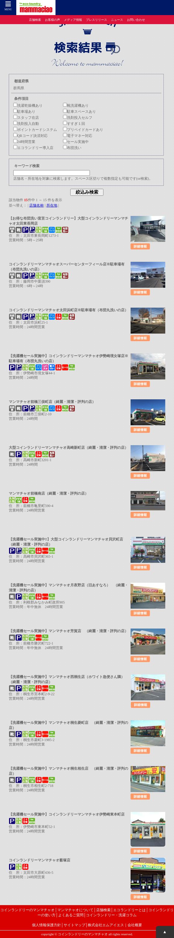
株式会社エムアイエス (106, 925)
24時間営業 (24, 142)
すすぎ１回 (74, 124)
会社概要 (135, 925)
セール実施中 (76, 142)
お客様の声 (52, 19)
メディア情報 (73, 19)
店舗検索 (35, 19)
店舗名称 (36, 205)
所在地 (51, 205)
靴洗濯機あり (76, 105)
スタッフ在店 (26, 118)
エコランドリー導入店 (33, 148)
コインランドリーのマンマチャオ (27, 910)
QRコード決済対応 (30, 136)
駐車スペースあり (79, 111)
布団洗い (72, 148)
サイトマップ (74, 925)
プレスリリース (96, 19)
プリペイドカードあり (83, 130)
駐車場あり (24, 111)
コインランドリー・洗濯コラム (111, 915)
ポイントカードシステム (35, 130)
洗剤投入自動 (26, 124)
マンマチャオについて (75, 910)
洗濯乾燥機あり (28, 105)
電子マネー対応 (77, 136)
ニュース (117, 19)
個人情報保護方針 (46, 925)
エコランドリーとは (129, 910)
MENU (8, 6)
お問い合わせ (136, 19)
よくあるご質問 (71, 915)
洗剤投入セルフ (77, 118)
